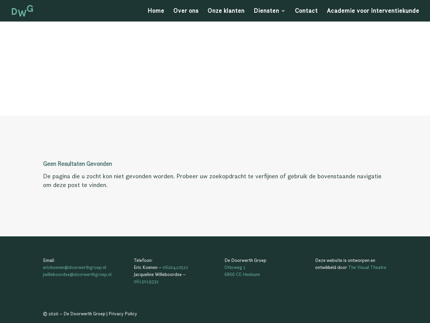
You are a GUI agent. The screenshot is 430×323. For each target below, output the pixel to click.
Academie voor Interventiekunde (373, 11)
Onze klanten (226, 11)
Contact (306, 11)
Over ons (186, 11)
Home (155, 11)
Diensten (266, 11)
